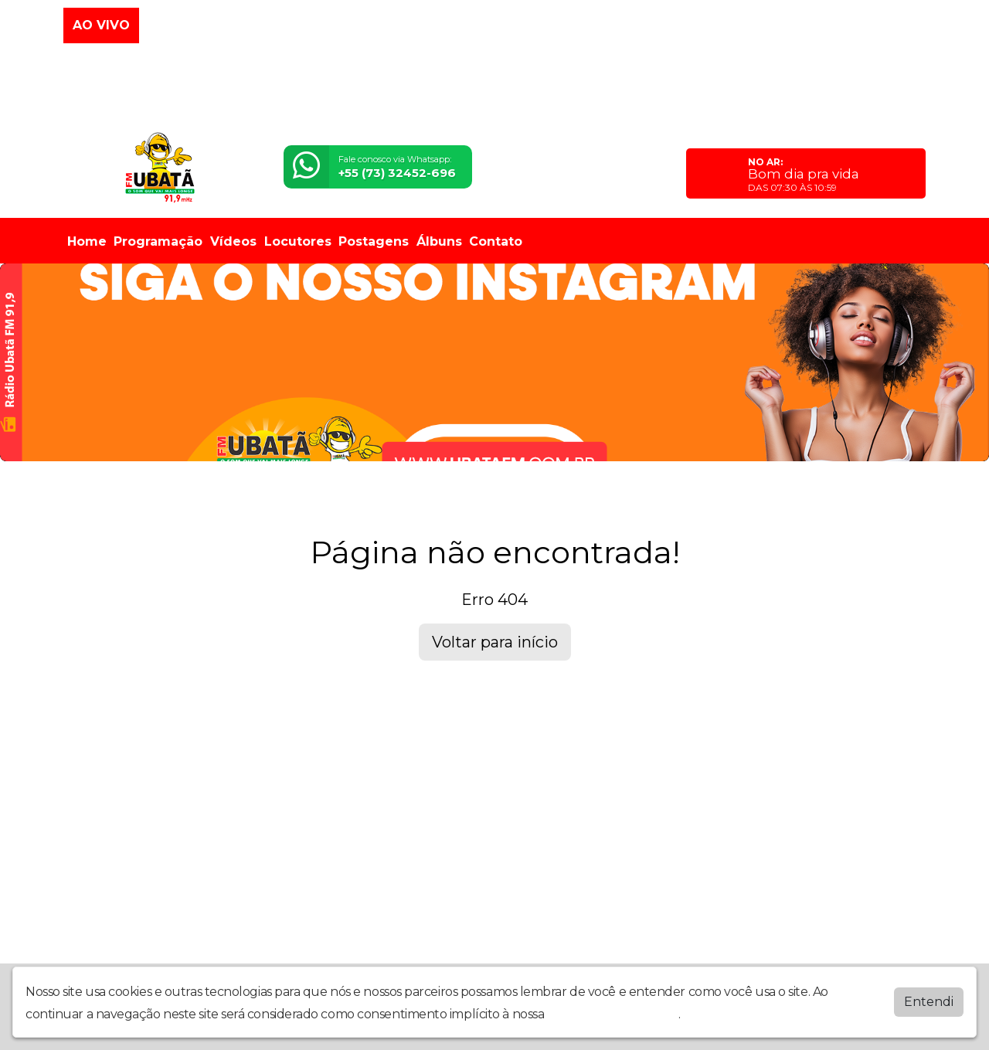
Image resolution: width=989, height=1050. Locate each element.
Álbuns (439, 241)
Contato (495, 241)
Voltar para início (495, 642)
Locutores (297, 241)
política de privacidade (612, 1014)
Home (87, 241)
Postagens (373, 241)
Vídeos (233, 241)
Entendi (928, 1001)
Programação (158, 241)
